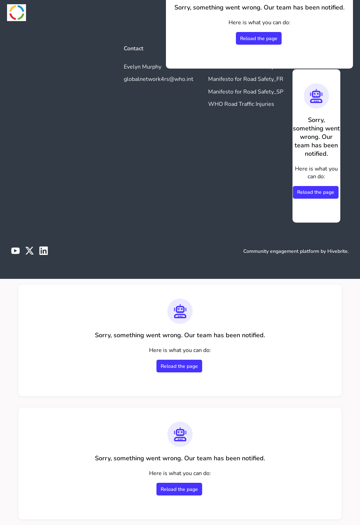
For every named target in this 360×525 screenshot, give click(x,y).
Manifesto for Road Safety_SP (245, 92)
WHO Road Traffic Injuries (241, 104)
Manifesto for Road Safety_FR (245, 79)
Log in (152, 13)
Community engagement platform (281, 251)
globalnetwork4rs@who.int (158, 79)
